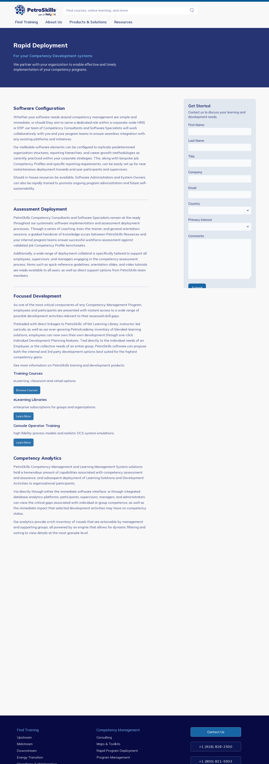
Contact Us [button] (215, 732)
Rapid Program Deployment (117, 750)
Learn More (23, 416)
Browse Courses (27, 390)
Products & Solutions (88, 22)
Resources (123, 22)
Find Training (26, 22)
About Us (53, 22)
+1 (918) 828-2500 (215, 746)
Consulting (104, 737)
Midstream (25, 744)
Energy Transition (30, 757)
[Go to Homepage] (36, 10)
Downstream (27, 750)
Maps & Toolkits (108, 744)
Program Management (113, 757)
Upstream (24, 737)
